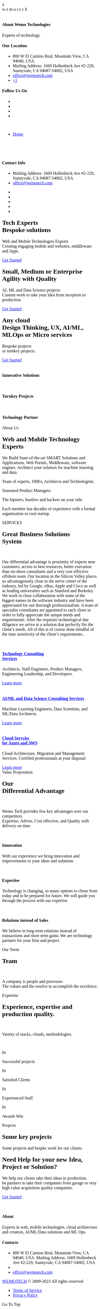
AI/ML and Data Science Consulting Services (43, 698)
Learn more (12, 683)
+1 (15, 80)
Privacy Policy (25, 1295)
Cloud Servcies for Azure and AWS (19, 740)
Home (18, 134)
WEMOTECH (14, 1281)
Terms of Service (27, 1290)
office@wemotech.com (33, 75)
